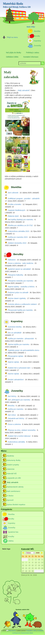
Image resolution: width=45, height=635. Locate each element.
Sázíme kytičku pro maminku (18, 344)
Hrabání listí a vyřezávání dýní (19, 368)
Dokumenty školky (14, 460)
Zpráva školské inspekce (16, 504)
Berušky (11, 519)
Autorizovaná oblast (27, 633)
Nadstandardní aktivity (15, 487)
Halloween (12, 260)
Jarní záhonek (13, 193)
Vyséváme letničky (15, 327)
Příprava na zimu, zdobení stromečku (22, 430)
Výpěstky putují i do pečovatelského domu (23, 350)
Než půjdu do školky (13, 52)
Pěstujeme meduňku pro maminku (20, 281)
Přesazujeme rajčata (15, 356)
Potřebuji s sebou (32, 52)
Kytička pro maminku (15, 409)
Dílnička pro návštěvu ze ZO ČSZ (20, 225)
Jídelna (10, 541)
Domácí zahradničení (16, 380)
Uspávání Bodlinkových (16, 210)
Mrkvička (11, 406)
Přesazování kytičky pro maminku (20, 310)
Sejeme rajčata (13, 362)
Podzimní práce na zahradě (18, 292)
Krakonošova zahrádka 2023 (18, 231)
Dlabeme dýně (13, 216)
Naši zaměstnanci (13, 491)
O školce (10, 496)
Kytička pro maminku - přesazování (21, 339)
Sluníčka (11, 514)
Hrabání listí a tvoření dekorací (19, 436)
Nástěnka (10, 456)
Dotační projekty (13, 465)
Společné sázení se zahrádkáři (19, 269)
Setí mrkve (12, 415)
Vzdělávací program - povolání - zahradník (23, 198)
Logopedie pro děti (14, 478)
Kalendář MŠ (12, 474)
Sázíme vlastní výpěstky (17, 298)
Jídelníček (10, 469)
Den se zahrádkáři (14, 333)
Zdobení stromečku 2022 (17, 243)
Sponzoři (10, 500)
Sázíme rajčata (13, 374)
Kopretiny (11, 523)
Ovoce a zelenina (14, 424)
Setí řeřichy (12, 396)
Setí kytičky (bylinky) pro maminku (20, 220)
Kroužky (11, 536)
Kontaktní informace (30, 57)
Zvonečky (11, 528)
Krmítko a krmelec (14, 204)
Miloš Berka (12, 630)
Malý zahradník (23, 90)
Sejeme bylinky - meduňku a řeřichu (21, 287)
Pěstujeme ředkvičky (15, 275)
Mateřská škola (16, 5)
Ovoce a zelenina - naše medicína (20, 263)
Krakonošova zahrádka (16, 442)
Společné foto (13, 532)
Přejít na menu (12, 37)
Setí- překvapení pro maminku (19, 400)
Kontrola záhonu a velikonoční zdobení (22, 304)
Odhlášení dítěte (12, 57)
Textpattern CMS (31, 630)
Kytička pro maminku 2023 (18, 237)
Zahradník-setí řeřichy (16, 418)
